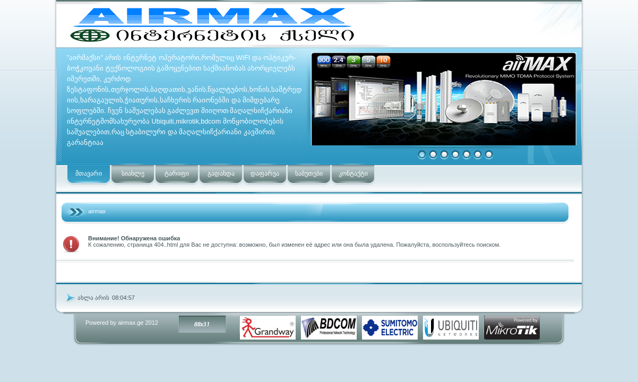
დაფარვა (265, 173)
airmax (97, 211)
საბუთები (309, 173)
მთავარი (88, 173)
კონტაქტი (353, 173)
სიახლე (133, 173)
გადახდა (221, 173)
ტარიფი (177, 173)
